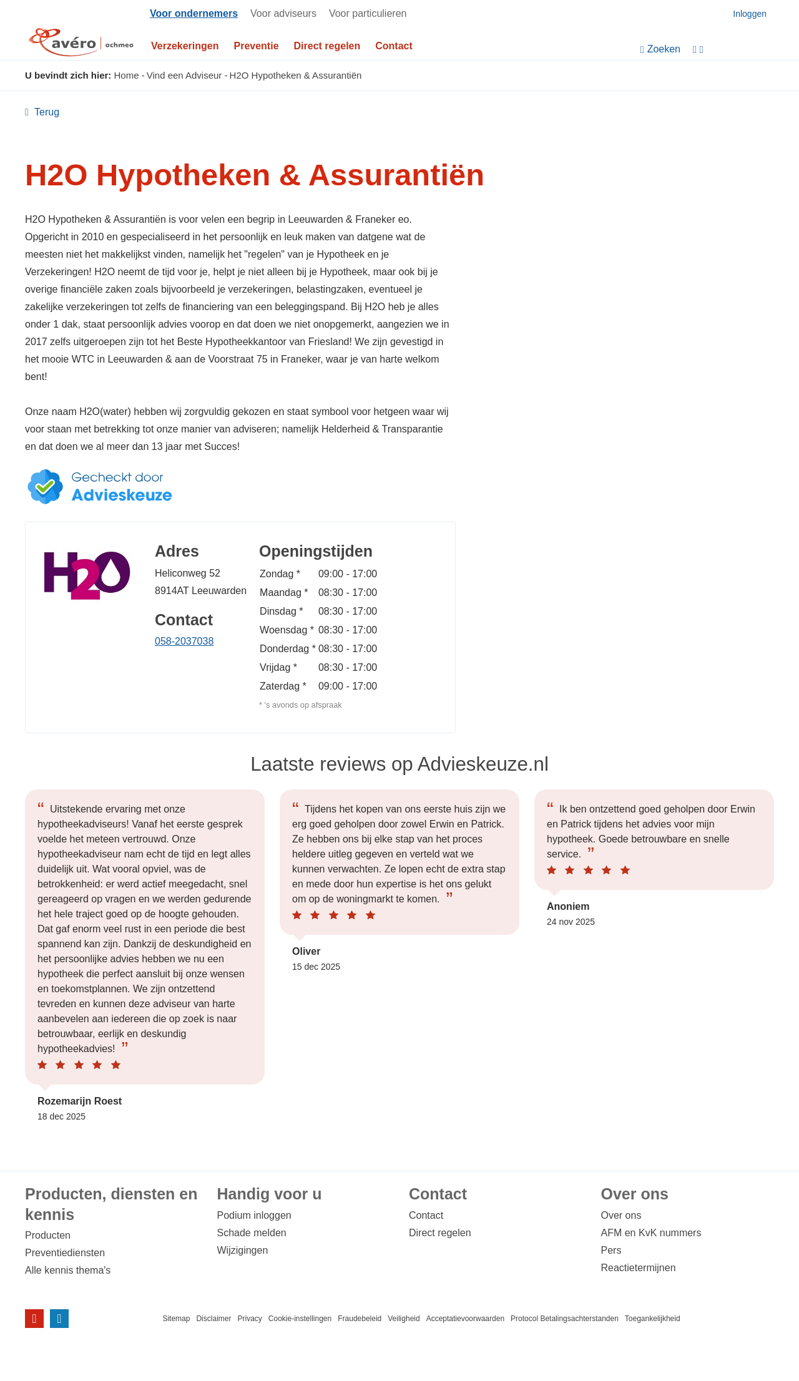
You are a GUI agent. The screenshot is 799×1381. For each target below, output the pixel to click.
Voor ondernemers (194, 13)
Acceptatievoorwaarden (465, 1318)
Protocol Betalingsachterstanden (565, 1318)
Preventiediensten (65, 1252)
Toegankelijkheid (652, 1318)
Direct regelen (327, 46)
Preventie (256, 46)
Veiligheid (403, 1318)
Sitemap (176, 1318)
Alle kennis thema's (67, 1270)
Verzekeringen (185, 46)
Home (126, 75)
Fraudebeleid (359, 1318)
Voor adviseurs (283, 13)
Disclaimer (213, 1318)
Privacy (249, 1318)
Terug (45, 112)
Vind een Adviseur (184, 75)
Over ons (621, 1215)
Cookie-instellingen (299, 1318)
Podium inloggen (254, 1215)
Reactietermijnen (638, 1267)
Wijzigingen (242, 1250)
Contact (394, 46)
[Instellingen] (733, 49)
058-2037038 (184, 641)
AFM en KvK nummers (651, 1232)
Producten (48, 1235)
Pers (611, 1250)
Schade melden (252, 1232)
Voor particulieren (368, 13)
